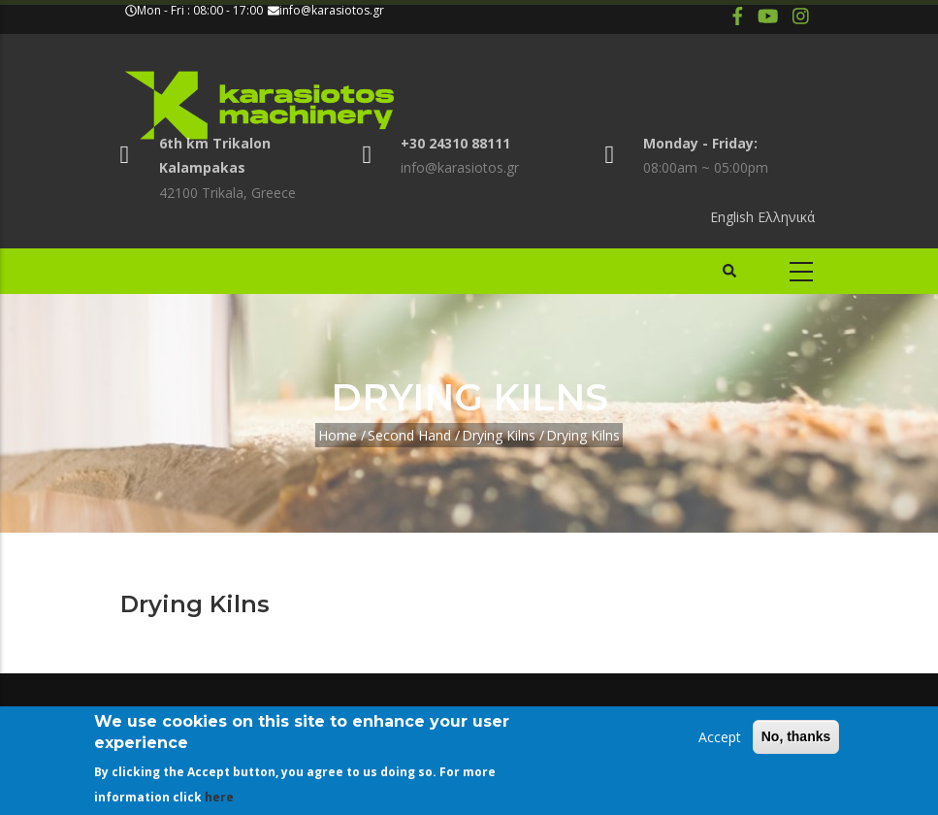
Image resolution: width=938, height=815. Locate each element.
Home (337, 435)
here (219, 797)
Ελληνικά (786, 217)
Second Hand (409, 435)
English (732, 217)
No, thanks (796, 736)
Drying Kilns (498, 435)
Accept (719, 737)
